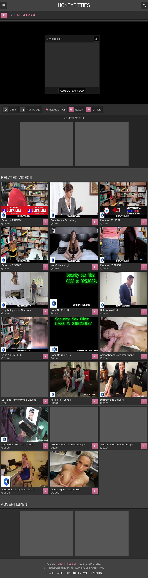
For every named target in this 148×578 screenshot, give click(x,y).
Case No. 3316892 (110, 220)
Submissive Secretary (63, 220)
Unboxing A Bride (109, 310)
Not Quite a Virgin (60, 265)
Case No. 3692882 (61, 354)
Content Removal (76, 573)
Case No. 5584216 (11, 354)
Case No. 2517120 (11, 220)
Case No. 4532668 (110, 265)
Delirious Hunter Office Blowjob (18, 399)
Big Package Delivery (112, 399)
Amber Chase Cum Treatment (117, 354)
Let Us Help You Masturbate (17, 444)
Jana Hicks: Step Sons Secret (18, 489)
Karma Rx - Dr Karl (61, 399)
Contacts (96, 573)
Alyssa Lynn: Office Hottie (65, 489)
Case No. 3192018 (11, 265)
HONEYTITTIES (74, 5)
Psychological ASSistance (16, 310)
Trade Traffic (54, 573)
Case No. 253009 (60, 310)
